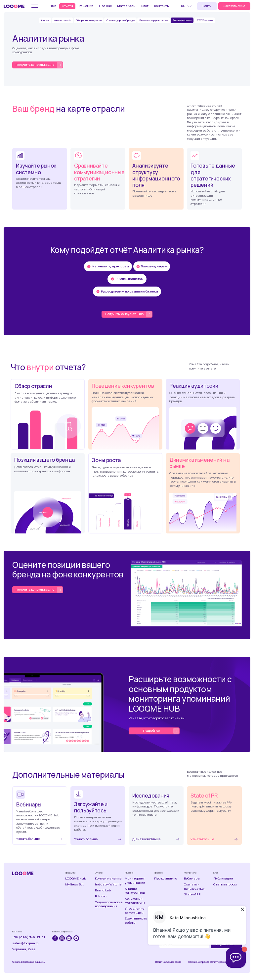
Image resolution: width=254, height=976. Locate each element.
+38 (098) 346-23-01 (28, 937)
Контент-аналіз (62, 20)
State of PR (192, 894)
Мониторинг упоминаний (135, 880)
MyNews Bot (74, 884)
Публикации (223, 878)
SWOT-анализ (204, 20)
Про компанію (165, 878)
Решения (86, 6)
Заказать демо (234, 6)
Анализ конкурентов (135, 891)
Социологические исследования (108, 904)
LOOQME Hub (75, 878)
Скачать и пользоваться (194, 886)
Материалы (126, 6)
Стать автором (225, 884)
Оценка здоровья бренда (120, 20)
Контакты (161, 6)
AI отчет (45, 20)
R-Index (101, 896)
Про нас (105, 6)
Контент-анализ (108, 878)
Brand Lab (103, 890)
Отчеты (67, 6)
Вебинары (192, 878)
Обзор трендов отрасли (88, 20)
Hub (53, 6)
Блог (144, 6)
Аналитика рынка (182, 20)
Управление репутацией (134, 911)
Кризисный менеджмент (135, 901)
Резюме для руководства (154, 20)
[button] (187, 6)
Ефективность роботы (136, 920)
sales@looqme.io (25, 943)
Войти (207, 6)
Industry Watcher (109, 884)
